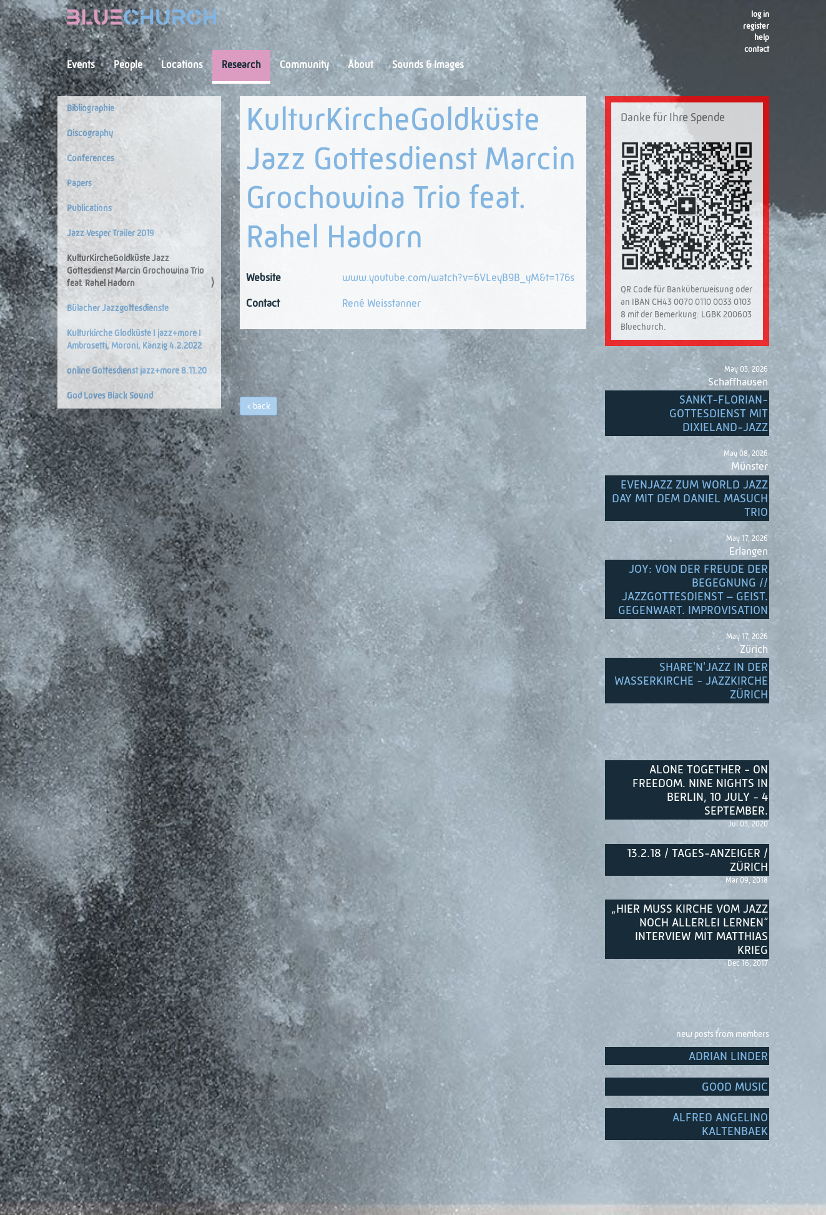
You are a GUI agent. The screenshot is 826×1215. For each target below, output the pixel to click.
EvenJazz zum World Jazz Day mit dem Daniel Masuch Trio (690, 498)
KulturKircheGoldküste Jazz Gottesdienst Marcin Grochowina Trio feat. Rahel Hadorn (135, 271)
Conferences (90, 158)
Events (81, 66)
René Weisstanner (381, 304)
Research (241, 66)
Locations (182, 66)
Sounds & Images (428, 66)
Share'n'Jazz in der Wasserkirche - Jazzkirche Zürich (691, 681)
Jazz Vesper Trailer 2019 (110, 233)
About (360, 66)
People (128, 66)
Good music (735, 1087)
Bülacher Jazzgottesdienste (118, 308)
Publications (89, 208)
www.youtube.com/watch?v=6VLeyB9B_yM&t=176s (458, 278)
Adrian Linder (728, 1057)
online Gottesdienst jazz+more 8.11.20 (137, 371)
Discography (90, 133)
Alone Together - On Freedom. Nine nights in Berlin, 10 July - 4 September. (700, 790)
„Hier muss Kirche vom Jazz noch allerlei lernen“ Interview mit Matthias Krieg (689, 929)
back (261, 406)
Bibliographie (90, 108)
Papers (79, 183)
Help (761, 38)
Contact (756, 50)
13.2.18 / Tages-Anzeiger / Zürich (697, 860)
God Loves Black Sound (110, 396)
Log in (760, 15)
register (756, 26)
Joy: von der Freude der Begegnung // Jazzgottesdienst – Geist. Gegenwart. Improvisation (693, 590)
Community (304, 66)
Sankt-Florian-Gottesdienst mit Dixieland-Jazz (718, 414)
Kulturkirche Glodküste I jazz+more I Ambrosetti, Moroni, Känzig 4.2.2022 (134, 339)
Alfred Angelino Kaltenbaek (720, 1125)
